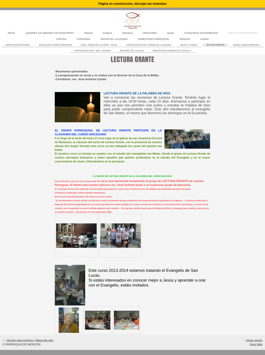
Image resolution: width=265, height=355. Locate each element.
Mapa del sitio (44, 340)
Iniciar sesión (254, 340)
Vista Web (256, 344)
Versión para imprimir (18, 340)
